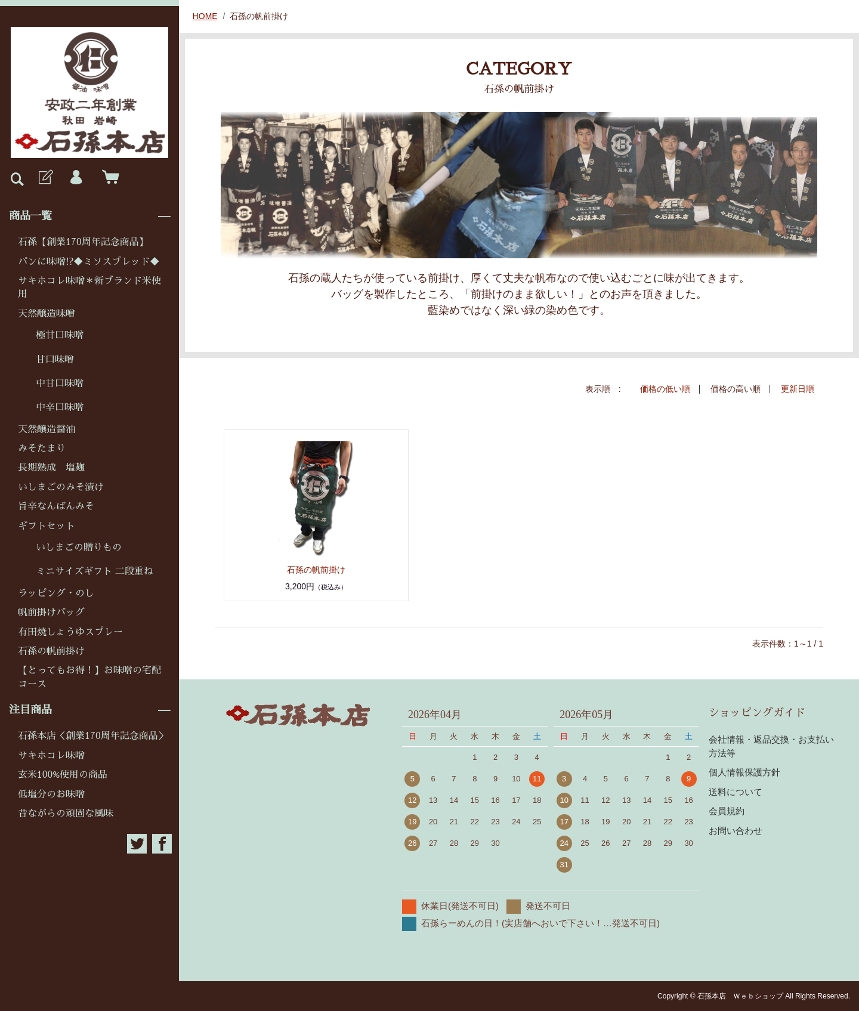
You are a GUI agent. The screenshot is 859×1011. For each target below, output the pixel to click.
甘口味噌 (55, 359)
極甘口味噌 (60, 335)
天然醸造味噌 (46, 314)
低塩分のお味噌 (51, 794)
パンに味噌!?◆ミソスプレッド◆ (88, 262)
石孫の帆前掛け (51, 651)
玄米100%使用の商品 (62, 775)
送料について (735, 791)
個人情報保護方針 (744, 771)
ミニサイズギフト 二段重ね (94, 571)
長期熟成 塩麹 (51, 467)
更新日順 (797, 389)
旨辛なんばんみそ (56, 506)
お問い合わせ (735, 830)
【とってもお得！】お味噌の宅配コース (89, 677)
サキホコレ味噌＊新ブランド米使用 (89, 287)
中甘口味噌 (60, 383)
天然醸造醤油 (46, 429)
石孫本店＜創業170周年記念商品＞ (93, 736)
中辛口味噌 (60, 407)
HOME (205, 16)
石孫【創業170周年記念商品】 (83, 242)
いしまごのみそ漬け (61, 487)
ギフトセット (46, 526)
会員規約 (726, 810)
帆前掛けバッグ (51, 612)
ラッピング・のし (56, 593)
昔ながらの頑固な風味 (65, 813)
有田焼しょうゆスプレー (70, 632)
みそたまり (42, 448)
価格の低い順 (665, 389)
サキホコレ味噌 (51, 755)
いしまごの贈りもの (79, 547)
